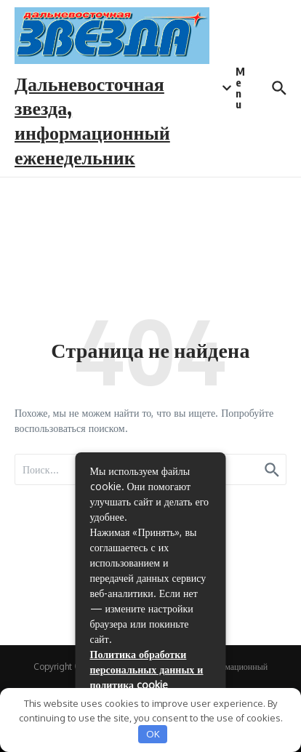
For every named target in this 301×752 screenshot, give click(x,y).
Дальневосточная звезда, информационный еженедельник (92, 120)
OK (153, 734)
